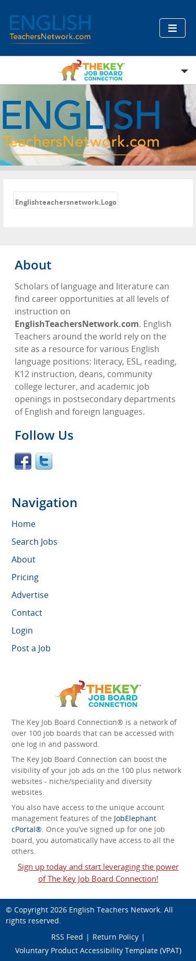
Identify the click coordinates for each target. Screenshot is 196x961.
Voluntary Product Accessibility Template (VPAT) (98, 950)
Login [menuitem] (22, 630)
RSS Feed (67, 937)
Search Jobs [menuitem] (34, 541)
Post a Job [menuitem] (31, 648)
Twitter (44, 461)
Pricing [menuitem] (25, 577)
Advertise (30, 595)
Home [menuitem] (23, 524)
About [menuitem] (23, 559)
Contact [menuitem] (26, 612)
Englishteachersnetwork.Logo (66, 202)
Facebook (23, 461)
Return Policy (116, 937)
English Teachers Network (114, 910)
